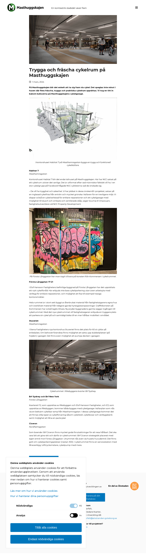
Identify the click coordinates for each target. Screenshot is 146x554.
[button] (136, 8)
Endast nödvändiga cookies (46, 539)
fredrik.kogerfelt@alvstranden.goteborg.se (96, 519)
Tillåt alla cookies (46, 527)
